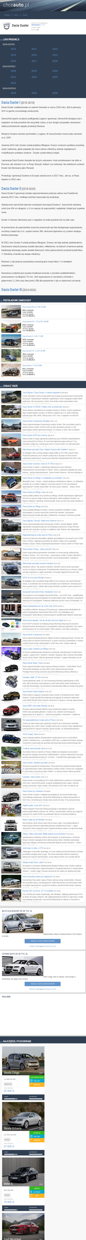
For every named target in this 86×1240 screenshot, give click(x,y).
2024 (13, 83)
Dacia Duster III (18, 290)
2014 (34, 55)
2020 (55, 71)
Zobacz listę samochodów (43, 941)
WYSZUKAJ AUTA (49, 946)
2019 (34, 71)
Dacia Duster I (18, 102)
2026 (55, 93)
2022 (34, 77)
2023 (55, 77)
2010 (13, 49)
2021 (13, 77)
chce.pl (16, 3)
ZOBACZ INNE (34, 946)
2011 (34, 49)
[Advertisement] (22, 1015)
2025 (34, 93)
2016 (13, 61)
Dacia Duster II (18, 189)
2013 (13, 55)
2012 (55, 49)
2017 (34, 61)
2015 (55, 55)
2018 (55, 61)
